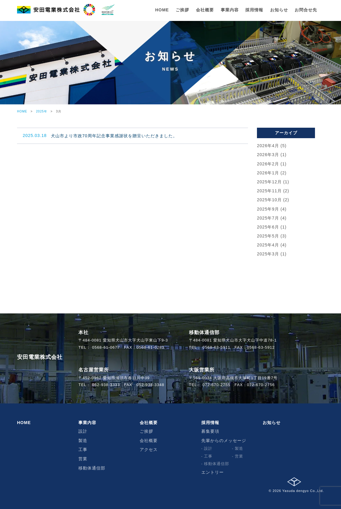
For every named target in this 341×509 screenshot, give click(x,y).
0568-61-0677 (106, 347)
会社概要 (205, 9)
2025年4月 (268, 245)
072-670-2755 (216, 384)
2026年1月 (268, 172)
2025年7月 (268, 218)
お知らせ (279, 9)
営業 (82, 458)
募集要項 (210, 431)
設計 (82, 431)
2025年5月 (268, 236)
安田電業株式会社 (40, 357)
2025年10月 (269, 199)
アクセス (149, 449)
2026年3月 (268, 154)
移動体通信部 (91, 468)
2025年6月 (268, 227)
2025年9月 (268, 209)
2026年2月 (268, 163)
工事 (82, 449)
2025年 (41, 111)
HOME (162, 9)
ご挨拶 (182, 9)
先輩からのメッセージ (223, 440)
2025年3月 (268, 254)
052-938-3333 (106, 384)
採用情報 (254, 9)
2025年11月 (269, 190)
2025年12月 (269, 181)
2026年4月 (268, 145)
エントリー (212, 472)
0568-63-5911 (216, 347)
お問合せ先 (306, 9)
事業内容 (230, 9)
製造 (82, 440)
